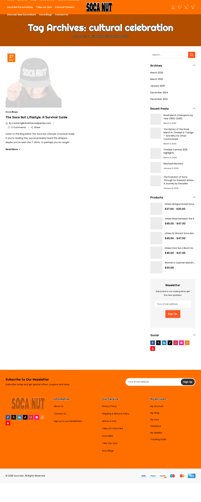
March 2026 (156, 72)
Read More (12, 149)
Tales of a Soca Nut (112, 428)
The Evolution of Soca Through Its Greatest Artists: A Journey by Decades (179, 180)
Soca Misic (107, 435)
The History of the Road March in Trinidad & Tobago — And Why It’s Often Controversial (179, 134)
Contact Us (60, 413)
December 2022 (159, 99)
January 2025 (157, 85)
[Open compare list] (186, 7)
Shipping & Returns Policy (115, 413)
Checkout (155, 426)
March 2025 (156, 79)
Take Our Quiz (109, 443)
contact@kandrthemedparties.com (31, 123)
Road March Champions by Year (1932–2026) (178, 117)
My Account (156, 406)
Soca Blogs (12, 111)
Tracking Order (158, 439)
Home (75, 36)
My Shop (154, 412)
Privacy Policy (109, 406)
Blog (84, 36)
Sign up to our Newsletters (68, 421)
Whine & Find (109, 421)
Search (191, 55)
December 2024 (159, 92)
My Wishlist (156, 432)
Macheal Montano (173, 163)
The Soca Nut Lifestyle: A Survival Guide (36, 117)
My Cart (154, 419)
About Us (58, 406)
